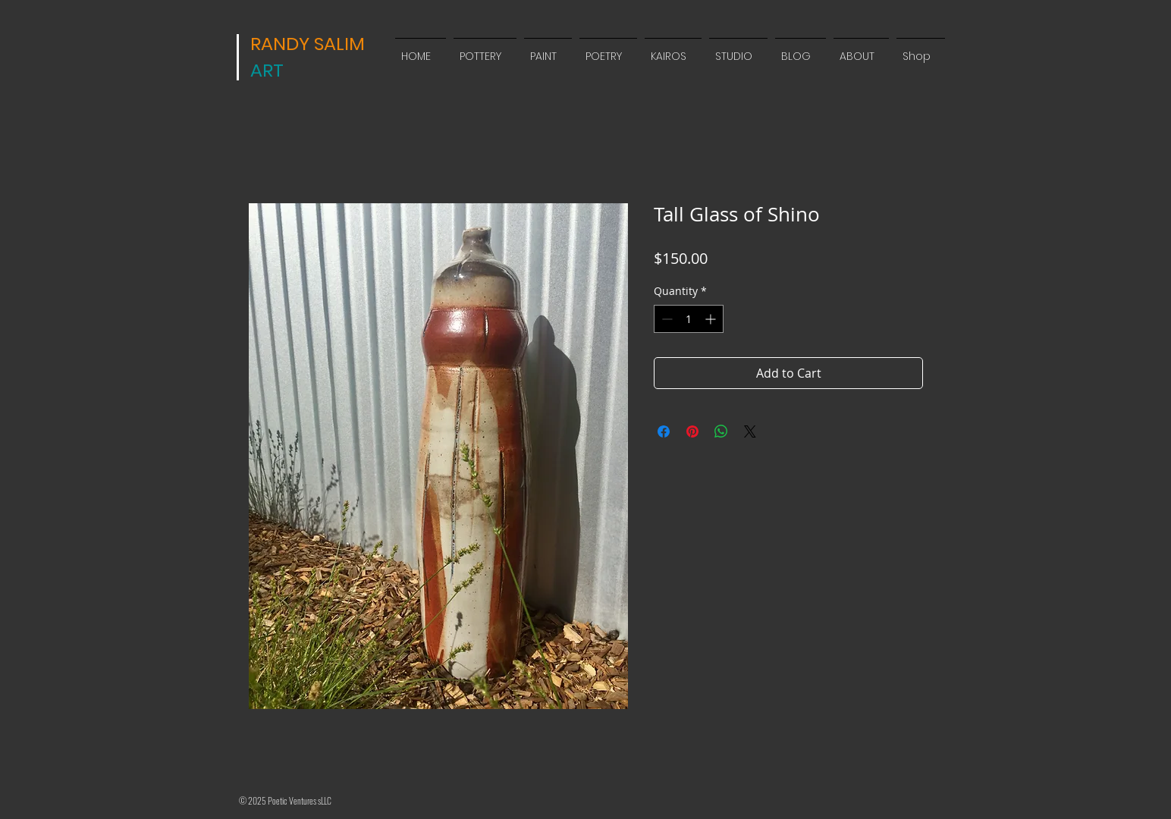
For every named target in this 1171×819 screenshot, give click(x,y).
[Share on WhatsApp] (721, 431)
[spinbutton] (688, 319)
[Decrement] (665, 319)
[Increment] (711, 319)
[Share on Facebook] (664, 431)
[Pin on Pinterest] (692, 431)
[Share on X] (750, 431)
